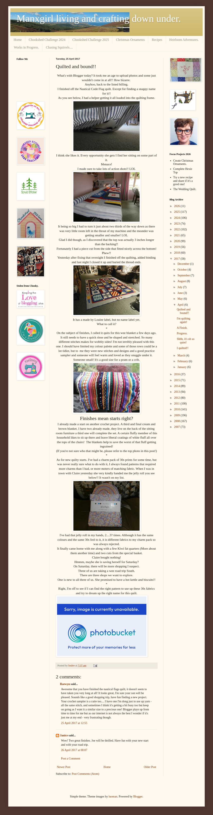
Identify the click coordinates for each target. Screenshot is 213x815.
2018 (177, 252)
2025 (177, 211)
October (182, 269)
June (180, 293)
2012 (177, 397)
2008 (177, 421)
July (180, 287)
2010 (177, 409)
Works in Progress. (26, 47)
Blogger (137, 796)
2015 (177, 380)
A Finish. (182, 327)
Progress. (182, 333)
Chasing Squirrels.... (59, 47)
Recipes (157, 39)
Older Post (150, 767)
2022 (177, 229)
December (183, 263)
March (181, 355)
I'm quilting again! (183, 320)
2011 (177, 403)
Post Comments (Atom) (85, 773)
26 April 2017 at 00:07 (74, 750)
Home (18, 39)
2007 (177, 426)
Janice (64, 735)
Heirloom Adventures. (184, 39)
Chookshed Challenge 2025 (90, 39)
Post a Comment (70, 758)
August (182, 281)
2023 (177, 223)
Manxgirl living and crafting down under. (99, 18)
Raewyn (65, 684)
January (182, 367)
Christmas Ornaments (130, 39)
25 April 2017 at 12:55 (74, 723)
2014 (177, 386)
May (180, 298)
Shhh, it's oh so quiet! (185, 340)
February (183, 361)
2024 (177, 217)
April (180, 304)
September (183, 275)
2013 (177, 391)
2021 (177, 235)
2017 (177, 258)
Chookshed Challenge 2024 (47, 39)
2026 (177, 206)
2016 (177, 374)
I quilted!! (182, 348)
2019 (177, 246)
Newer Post (63, 767)
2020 (177, 241)
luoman (113, 796)
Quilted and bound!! (183, 311)
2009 (177, 415)
